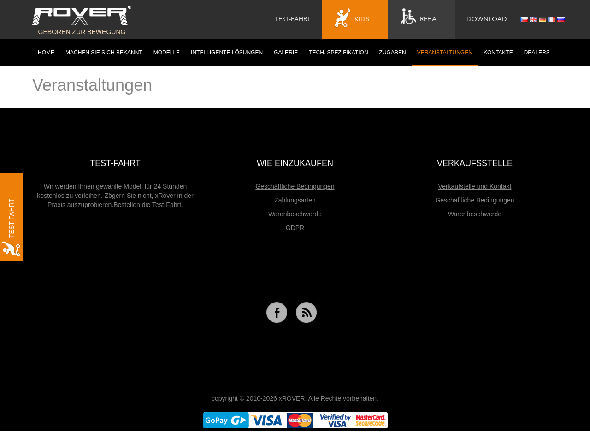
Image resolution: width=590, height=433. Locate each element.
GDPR (295, 227)
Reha (419, 18)
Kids (352, 18)
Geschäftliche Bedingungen (294, 186)
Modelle (166, 52)
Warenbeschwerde (295, 214)
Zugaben (392, 52)
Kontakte (498, 52)
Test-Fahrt (293, 19)
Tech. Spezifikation (338, 52)
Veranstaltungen (444, 52)
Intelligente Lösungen (227, 52)
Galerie (286, 52)
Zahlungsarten (295, 200)
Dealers (537, 52)
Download (486, 19)
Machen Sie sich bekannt (103, 52)
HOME (46, 52)
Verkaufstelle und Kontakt (475, 186)
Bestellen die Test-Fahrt (147, 204)
